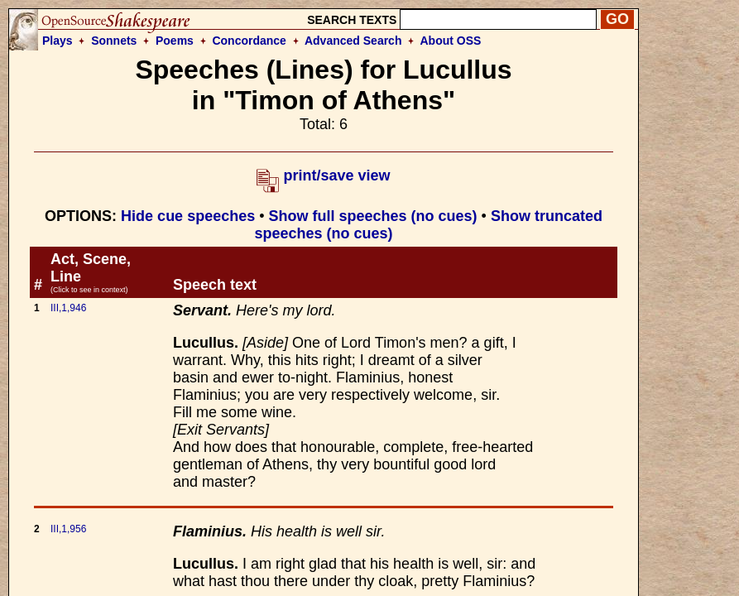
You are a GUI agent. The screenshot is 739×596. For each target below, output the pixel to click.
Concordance (249, 40)
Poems (175, 40)
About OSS (451, 40)
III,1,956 (68, 529)
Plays (57, 40)
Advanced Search (353, 40)
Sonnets (114, 40)
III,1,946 (68, 308)
